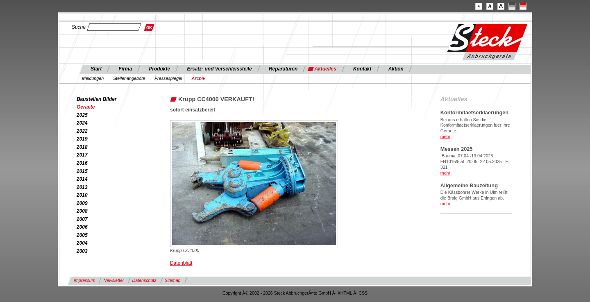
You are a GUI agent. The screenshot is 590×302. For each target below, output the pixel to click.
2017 (82, 155)
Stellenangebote (129, 78)
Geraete (86, 107)
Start (96, 69)
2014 (82, 179)
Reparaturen (283, 69)
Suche (79, 27)
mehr (445, 136)
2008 (82, 211)
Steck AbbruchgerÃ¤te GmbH (302, 293)
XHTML (345, 293)
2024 (82, 123)
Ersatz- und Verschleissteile (219, 69)
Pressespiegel (168, 78)
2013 (82, 187)
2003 (82, 251)
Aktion (396, 69)
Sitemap (173, 280)
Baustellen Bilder (97, 99)
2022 (82, 131)
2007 (82, 219)
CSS (363, 293)
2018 (82, 147)
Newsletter (113, 280)
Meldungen (93, 78)
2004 (82, 243)
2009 (82, 203)
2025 (82, 115)
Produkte (159, 69)
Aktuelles (325, 69)
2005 (82, 235)
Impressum (84, 280)
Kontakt (362, 69)
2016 (82, 163)
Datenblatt (181, 263)
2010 (82, 195)
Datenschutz (144, 280)
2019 (82, 139)
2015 (82, 171)
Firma (125, 69)
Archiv (198, 78)
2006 (82, 227)
